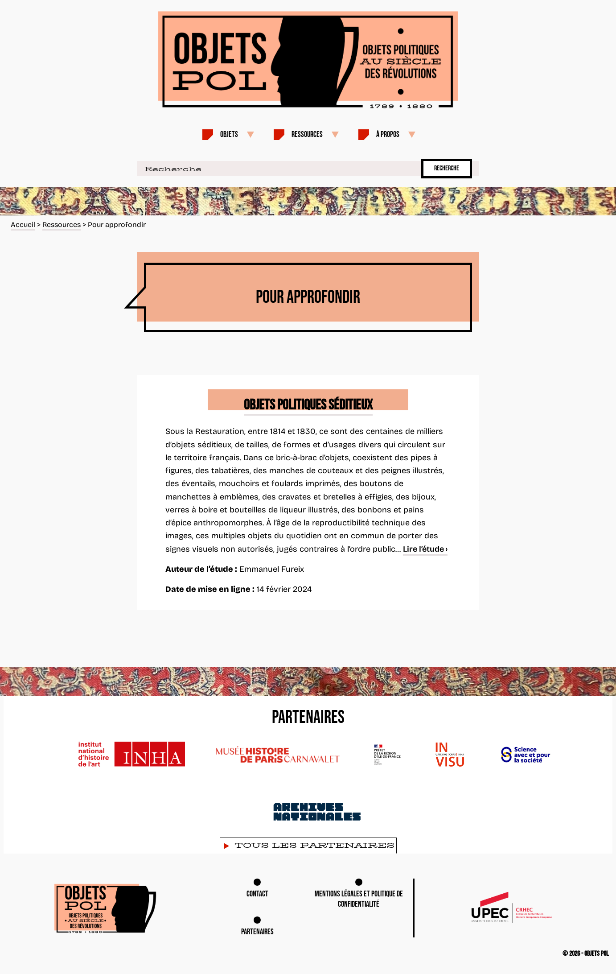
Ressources (307, 134)
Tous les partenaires (314, 845)
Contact (257, 894)
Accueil (23, 224)
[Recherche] (277, 168)
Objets (229, 134)
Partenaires (257, 932)
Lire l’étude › (425, 549)
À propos (387, 134)
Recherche (446, 168)
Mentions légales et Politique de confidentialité (359, 899)
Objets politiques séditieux (308, 405)
